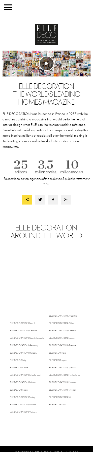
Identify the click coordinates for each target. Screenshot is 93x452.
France (62, 338)
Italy (18, 360)
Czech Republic (27, 338)
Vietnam (23, 412)
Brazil (22, 323)
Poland (22, 382)
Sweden (62, 390)
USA (57, 404)
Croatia (62, 330)
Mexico (62, 367)
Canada (23, 330)
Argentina (63, 316)
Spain (19, 390)
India (57, 353)
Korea (19, 367)
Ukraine (23, 404)
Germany (24, 345)
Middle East (25, 375)
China (61, 323)
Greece (62, 345)
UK (60, 397)
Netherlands (64, 375)
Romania (62, 382)
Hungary (23, 353)
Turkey (22, 397)
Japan (58, 360)
